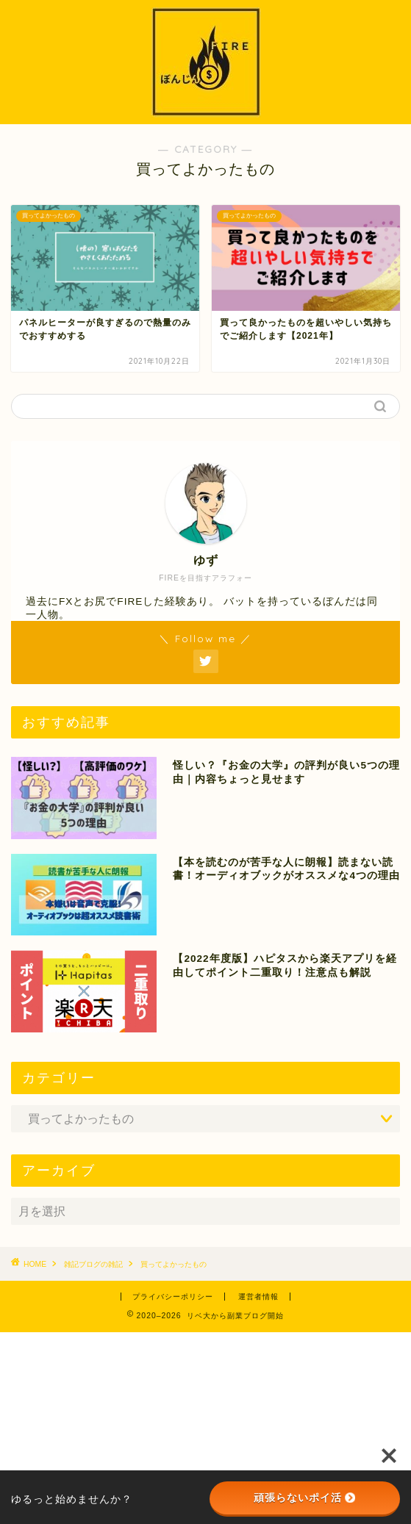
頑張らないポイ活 (304, 1497)
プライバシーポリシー (172, 1297)
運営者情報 (258, 1297)
